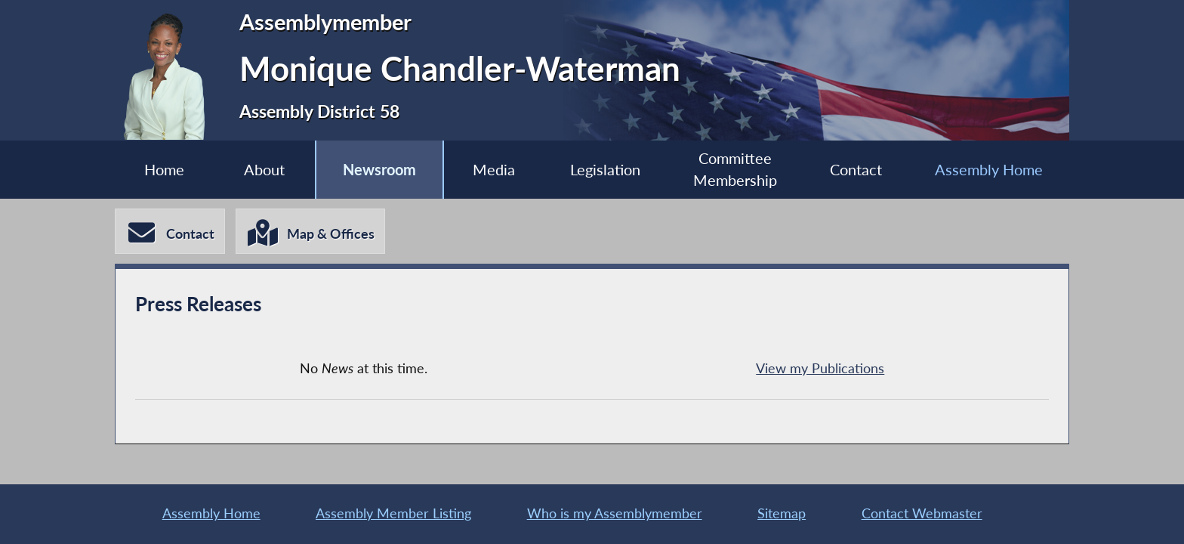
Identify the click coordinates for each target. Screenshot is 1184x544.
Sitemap (781, 513)
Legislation (605, 169)
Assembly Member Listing (393, 513)
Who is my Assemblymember (614, 513)
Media (494, 169)
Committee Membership (735, 169)
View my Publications (820, 368)
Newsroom (379, 169)
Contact (856, 169)
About (264, 169)
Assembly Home (989, 169)
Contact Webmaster (922, 513)
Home (164, 169)
